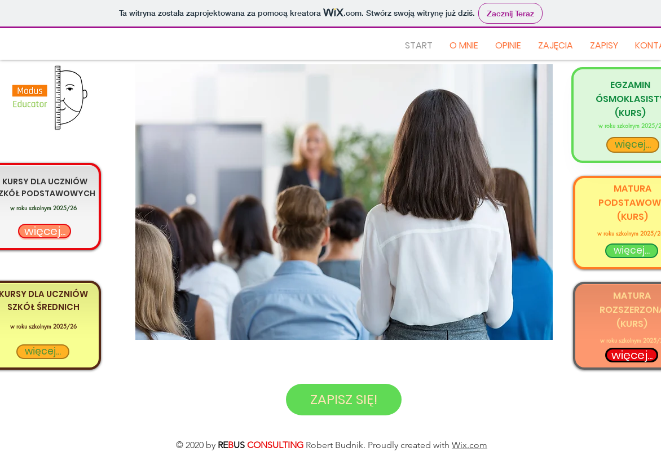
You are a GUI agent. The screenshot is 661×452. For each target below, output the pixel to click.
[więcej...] (44, 231)
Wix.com (469, 445)
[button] (344, 202)
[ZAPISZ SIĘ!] (344, 399)
